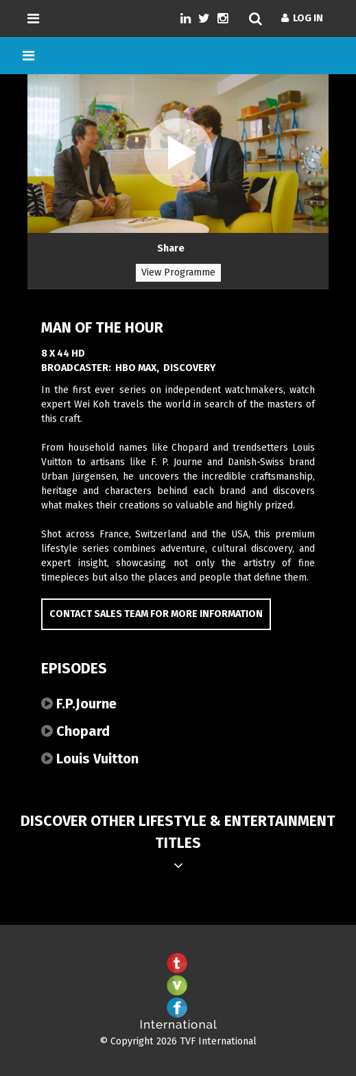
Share (171, 248)
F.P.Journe (79, 703)
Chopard (75, 731)
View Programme (178, 272)
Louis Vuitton (90, 758)
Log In (302, 18)
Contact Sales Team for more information (156, 614)
